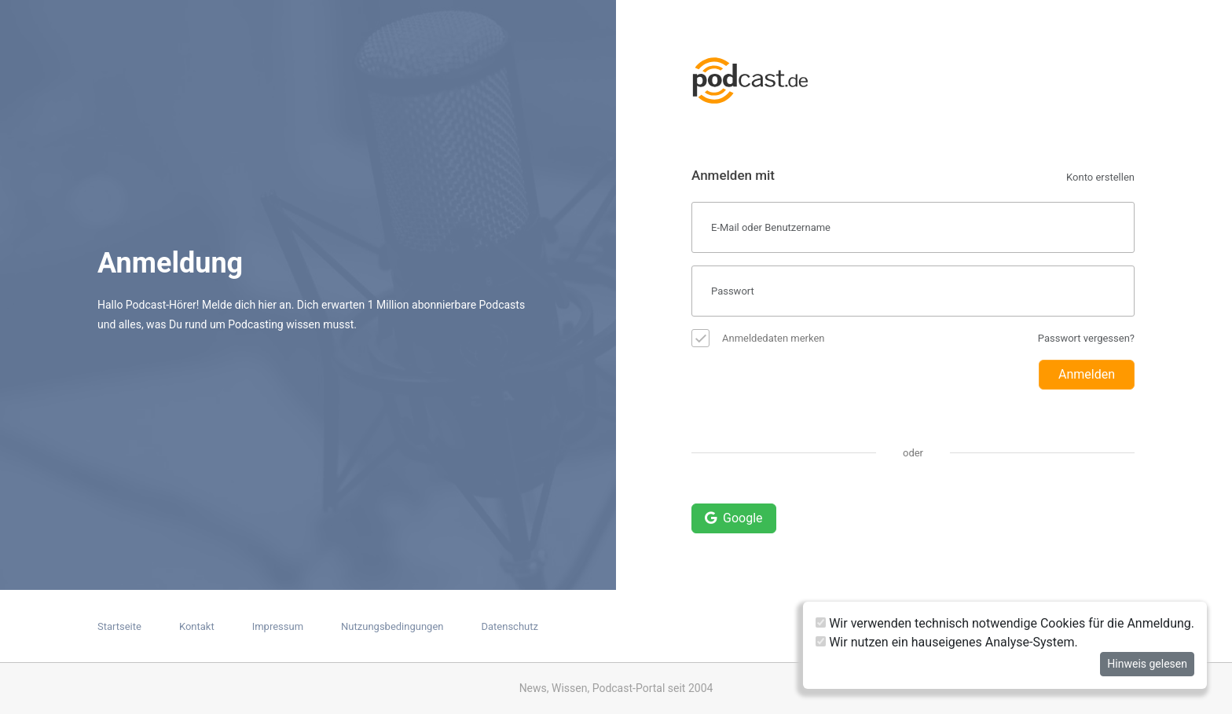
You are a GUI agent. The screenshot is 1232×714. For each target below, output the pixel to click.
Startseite (119, 626)
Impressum (277, 626)
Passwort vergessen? (1086, 338)
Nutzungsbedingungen (392, 626)
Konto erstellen (1100, 177)
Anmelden (1086, 374)
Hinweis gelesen (1147, 663)
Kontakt (196, 626)
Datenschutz (509, 626)
